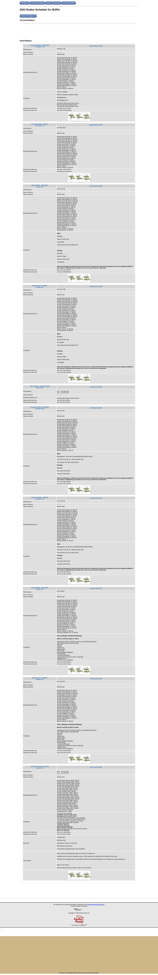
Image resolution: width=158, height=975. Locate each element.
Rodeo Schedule (37, 3)
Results (57, 3)
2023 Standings (68, 3)
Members (24, 3)
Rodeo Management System (95, 904)
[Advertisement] (79, 30)
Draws (49, 3)
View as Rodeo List (28, 16)
